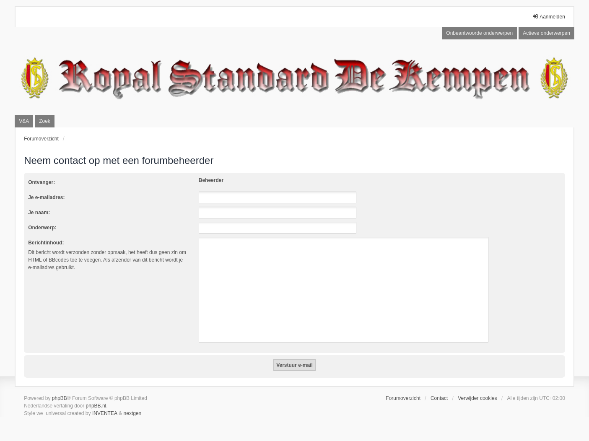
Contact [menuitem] (439, 398)
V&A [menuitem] (24, 121)
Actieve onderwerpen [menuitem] (546, 33)
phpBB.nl (96, 406)
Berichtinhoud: (46, 243)
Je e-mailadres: (46, 197)
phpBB (59, 398)
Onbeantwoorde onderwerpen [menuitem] (479, 33)
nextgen (133, 413)
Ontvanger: (41, 182)
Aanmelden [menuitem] (548, 16)
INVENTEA (104, 413)
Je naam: (39, 212)
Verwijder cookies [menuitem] (477, 398)
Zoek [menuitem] (44, 121)
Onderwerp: (42, 228)
